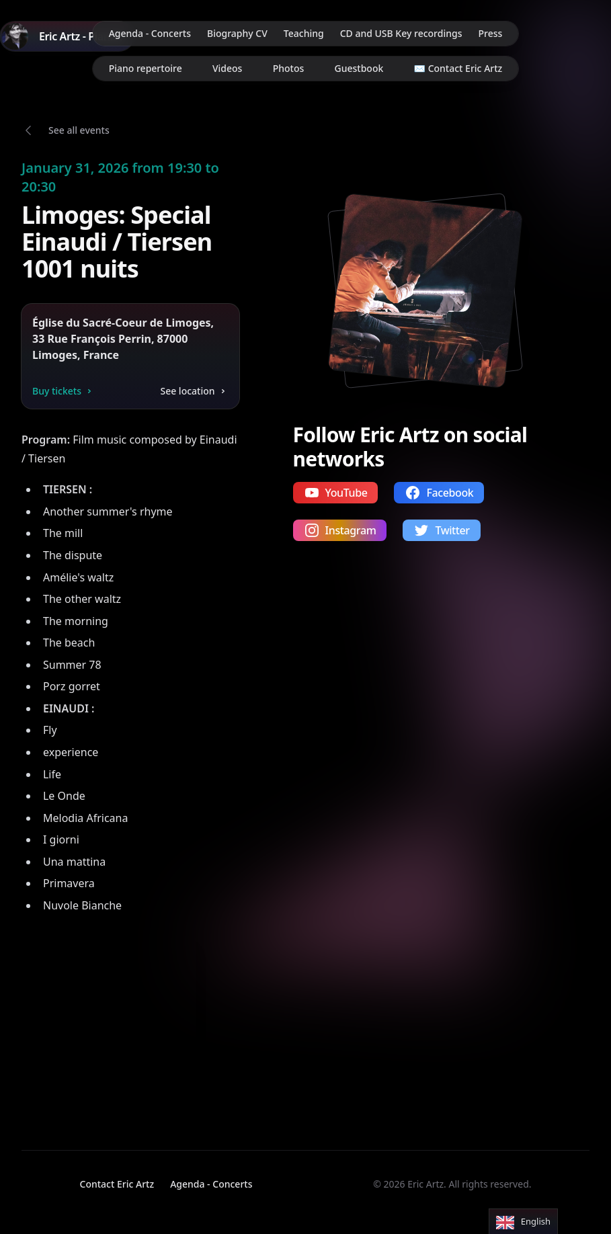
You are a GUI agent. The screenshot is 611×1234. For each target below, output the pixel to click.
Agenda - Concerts (150, 33)
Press (490, 33)
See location (194, 390)
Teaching (304, 33)
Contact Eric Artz (117, 1184)
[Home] (66, 36)
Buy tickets (63, 390)
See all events (79, 130)
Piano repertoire (145, 68)
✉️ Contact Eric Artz (458, 68)
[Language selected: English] (523, 1221)
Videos (227, 68)
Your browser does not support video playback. (109, 1020)
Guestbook (359, 68)
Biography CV (237, 33)
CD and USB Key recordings (401, 33)
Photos (288, 68)
